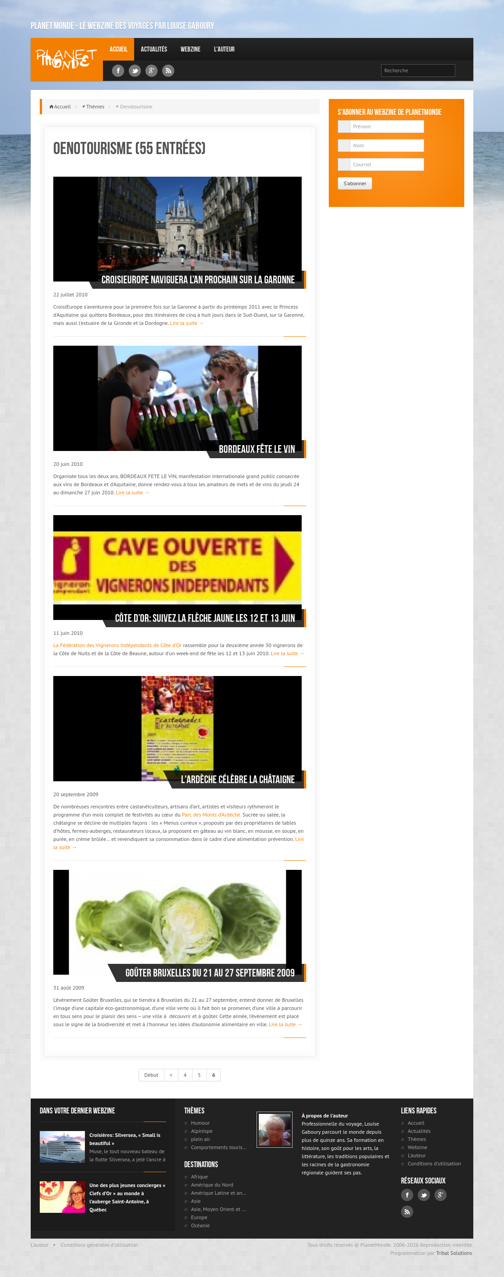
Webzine (191, 49)
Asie (196, 1200)
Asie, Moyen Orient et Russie (219, 1209)
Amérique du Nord (212, 1184)
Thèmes (95, 106)
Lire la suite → (187, 322)
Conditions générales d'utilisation (99, 1244)
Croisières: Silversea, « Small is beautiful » (124, 1138)
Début (152, 1074)
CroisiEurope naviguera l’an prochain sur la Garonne (198, 280)
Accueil (118, 49)
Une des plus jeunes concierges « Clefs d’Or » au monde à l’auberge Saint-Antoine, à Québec (127, 1197)
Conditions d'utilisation (434, 1163)
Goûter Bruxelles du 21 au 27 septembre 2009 (210, 973)
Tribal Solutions (454, 1252)
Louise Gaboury (67, 59)
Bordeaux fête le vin (257, 449)
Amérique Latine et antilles (219, 1192)
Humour (200, 1122)
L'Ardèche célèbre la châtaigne (238, 779)
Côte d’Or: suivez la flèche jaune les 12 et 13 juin (205, 618)
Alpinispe (202, 1130)
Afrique (199, 1176)
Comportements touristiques (219, 1147)
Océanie (200, 1225)
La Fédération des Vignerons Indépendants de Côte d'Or (117, 645)
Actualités (154, 49)
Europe (199, 1217)
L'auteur (224, 49)
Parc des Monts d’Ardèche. (211, 814)
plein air (200, 1139)
